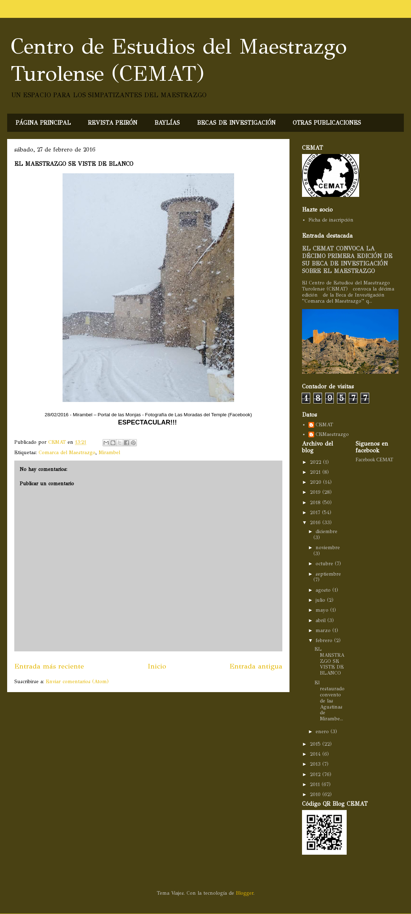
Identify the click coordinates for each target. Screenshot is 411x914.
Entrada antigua (255, 666)
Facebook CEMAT (374, 459)
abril (321, 620)
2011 (316, 784)
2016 (316, 523)
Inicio (157, 666)
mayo (323, 610)
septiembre (328, 574)
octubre (325, 564)
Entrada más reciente (49, 666)
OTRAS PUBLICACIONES (327, 122)
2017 (316, 513)
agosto (324, 590)
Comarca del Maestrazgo (67, 452)
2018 (316, 503)
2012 (316, 774)
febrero (325, 640)
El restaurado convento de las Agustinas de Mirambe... (330, 701)
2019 (316, 492)
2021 (316, 472)
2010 (316, 794)
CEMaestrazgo (332, 434)
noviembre (328, 548)
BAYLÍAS (167, 122)
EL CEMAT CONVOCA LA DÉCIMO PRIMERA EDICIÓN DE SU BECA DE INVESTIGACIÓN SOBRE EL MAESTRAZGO (347, 260)
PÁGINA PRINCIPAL (43, 122)
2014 (316, 754)
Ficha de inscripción (330, 220)
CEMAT (324, 425)
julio (321, 600)
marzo (324, 630)
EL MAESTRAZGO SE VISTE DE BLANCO (329, 661)
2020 (316, 482)
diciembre (326, 531)
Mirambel (109, 452)
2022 (316, 462)
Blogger (244, 893)
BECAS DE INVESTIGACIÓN (236, 122)
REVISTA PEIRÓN (112, 122)
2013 (316, 764)
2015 (316, 744)
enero (323, 732)
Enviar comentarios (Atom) (77, 682)
